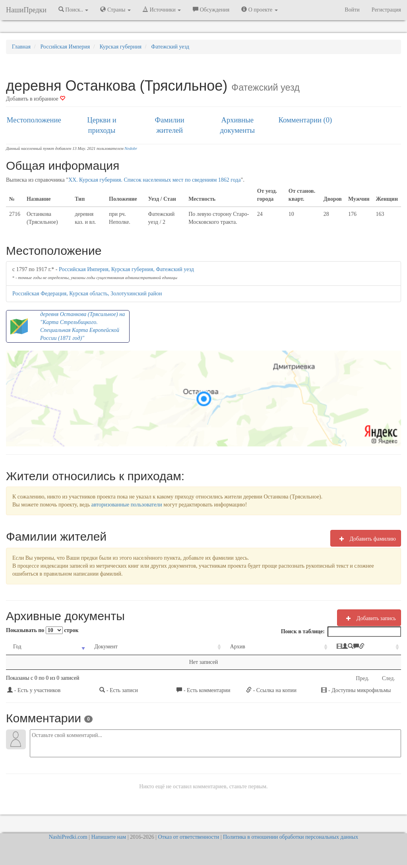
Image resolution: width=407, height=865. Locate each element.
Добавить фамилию (365, 538)
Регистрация (386, 10)
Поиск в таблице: (341, 631)
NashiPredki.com (68, 837)
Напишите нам (108, 837)
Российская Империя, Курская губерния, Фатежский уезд (126, 269)
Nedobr (130, 148)
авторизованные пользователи (126, 505)
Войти (352, 10)
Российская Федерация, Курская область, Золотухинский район (87, 294)
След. (388, 678)
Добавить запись (369, 618)
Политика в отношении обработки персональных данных (290, 837)
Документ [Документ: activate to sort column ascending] (92, 647)
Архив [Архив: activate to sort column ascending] (201, 647)
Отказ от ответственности (188, 837)
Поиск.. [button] (73, 9)
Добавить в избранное (35, 99)
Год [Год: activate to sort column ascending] (17, 647)
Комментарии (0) (305, 120)
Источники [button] (162, 9)
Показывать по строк (42, 630)
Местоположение (34, 120)
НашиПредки (26, 10)
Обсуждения (211, 9)
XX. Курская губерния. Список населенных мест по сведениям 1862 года (154, 180)
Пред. (362, 678)
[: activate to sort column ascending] (338, 647)
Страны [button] (115, 9)
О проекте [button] (259, 9)
